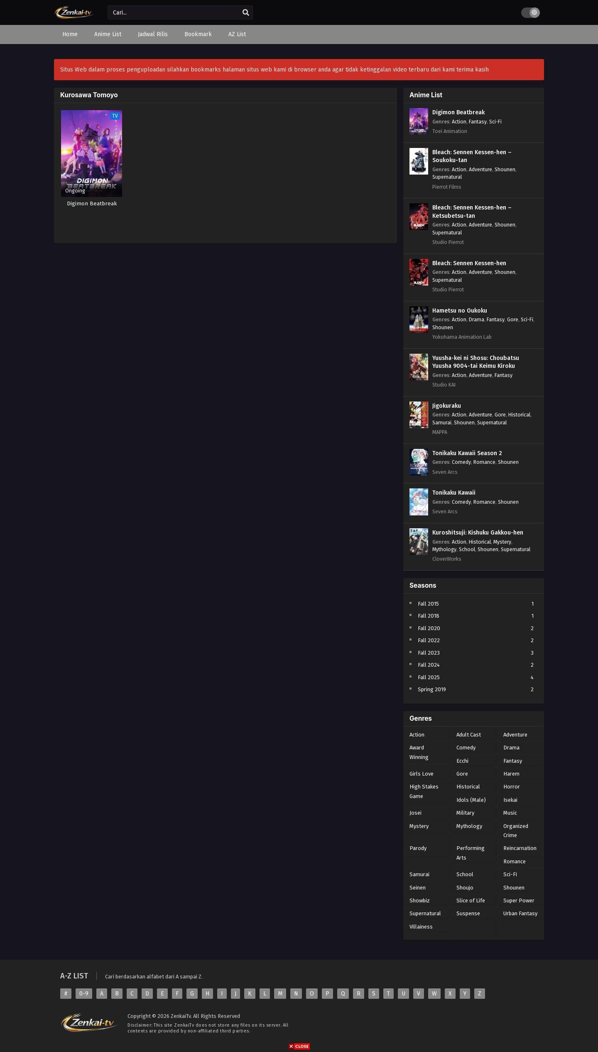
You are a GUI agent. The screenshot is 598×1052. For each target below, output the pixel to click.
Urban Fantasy (520, 913)
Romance (484, 462)
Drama (476, 319)
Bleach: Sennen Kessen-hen (469, 263)
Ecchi (462, 761)
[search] (246, 12)
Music (510, 813)
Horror (511, 786)
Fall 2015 (428, 604)
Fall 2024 (429, 665)
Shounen (505, 169)
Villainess (421, 927)
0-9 (83, 993)
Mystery (502, 542)
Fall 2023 (429, 653)
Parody (417, 848)
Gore (512, 319)
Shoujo (464, 887)
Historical (519, 414)
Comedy (461, 462)
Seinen (417, 887)
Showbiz (419, 900)
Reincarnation (520, 848)
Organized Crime (515, 830)
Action (459, 121)
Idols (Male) (471, 800)
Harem (511, 774)
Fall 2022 (429, 640)
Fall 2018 (428, 616)
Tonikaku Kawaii (453, 492)
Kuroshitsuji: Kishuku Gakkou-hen (477, 532)
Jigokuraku (446, 405)
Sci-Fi (495, 121)
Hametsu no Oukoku (459, 310)
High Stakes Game (424, 791)
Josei (415, 813)
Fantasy (478, 121)
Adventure (480, 169)
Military (465, 813)
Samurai (441, 422)
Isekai (510, 800)
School (467, 549)
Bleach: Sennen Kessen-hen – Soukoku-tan (472, 156)
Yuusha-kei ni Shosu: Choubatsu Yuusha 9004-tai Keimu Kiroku (475, 362)
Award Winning (419, 752)
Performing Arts (470, 852)
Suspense (468, 913)
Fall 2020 (429, 628)
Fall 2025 (429, 677)
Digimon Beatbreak (458, 112)
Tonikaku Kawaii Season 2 (467, 453)
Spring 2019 (432, 689)
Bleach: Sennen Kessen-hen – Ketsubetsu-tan (472, 211)
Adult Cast (468, 735)
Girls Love (421, 774)
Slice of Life (470, 900)
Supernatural (447, 177)
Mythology (444, 549)
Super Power (518, 900)
